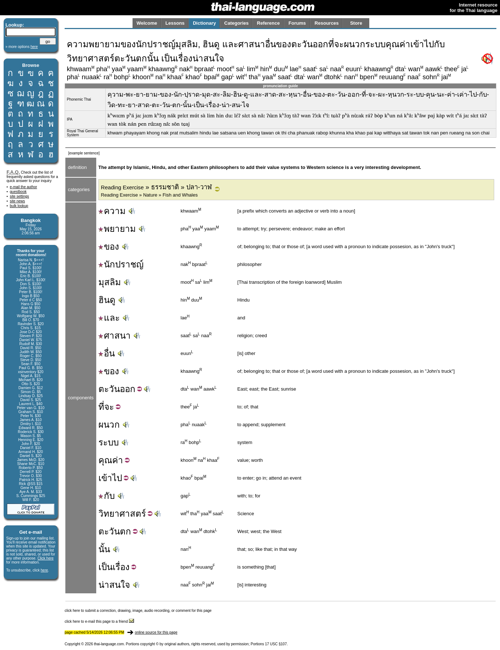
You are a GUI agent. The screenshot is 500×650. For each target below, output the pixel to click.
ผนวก (109, 424)
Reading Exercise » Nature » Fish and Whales (149, 195)
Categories (236, 23)
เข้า (105, 478)
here (44, 570)
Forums (297, 23)
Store (356, 23)
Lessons (175, 23)
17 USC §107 (276, 644)
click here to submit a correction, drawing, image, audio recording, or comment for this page (138, 611)
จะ (109, 407)
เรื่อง (121, 567)
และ (109, 318)
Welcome (147, 23)
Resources (326, 23)
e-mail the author (23, 187)
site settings (19, 196)
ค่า (117, 460)
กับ (106, 496)
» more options (21, 47)
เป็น (105, 567)
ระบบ (108, 442)
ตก (125, 531)
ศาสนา (114, 335)
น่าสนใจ (114, 585)
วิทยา (108, 513)
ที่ (101, 407)
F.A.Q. (13, 172)
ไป (117, 478)
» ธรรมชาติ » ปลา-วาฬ (156, 187)
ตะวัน (109, 389)
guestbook (18, 192)
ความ (112, 211)
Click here (45, 558)
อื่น (106, 353)
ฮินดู (106, 300)
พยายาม (117, 229)
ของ (108, 246)
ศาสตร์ (132, 513)
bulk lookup (19, 206)
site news (17, 201)
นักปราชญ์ (120, 264)
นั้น (104, 549)
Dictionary (204, 23)
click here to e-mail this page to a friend (99, 621)
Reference (268, 23)
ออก (127, 389)
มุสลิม (109, 282)
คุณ (105, 460)
